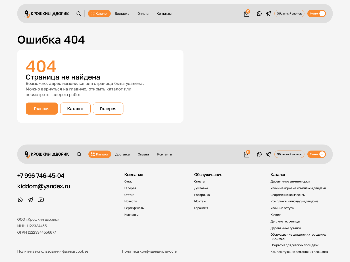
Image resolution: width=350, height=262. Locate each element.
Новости (130, 201)
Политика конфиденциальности (149, 251)
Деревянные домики (286, 228)
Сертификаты (134, 208)
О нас (128, 181)
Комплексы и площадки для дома (294, 201)
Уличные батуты (282, 208)
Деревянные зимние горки (290, 181)
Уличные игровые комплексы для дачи (298, 188)
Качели (276, 214)
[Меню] (316, 13)
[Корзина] (246, 13)
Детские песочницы (285, 221)
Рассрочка (202, 195)
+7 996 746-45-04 (40, 175)
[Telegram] (268, 13)
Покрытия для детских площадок (294, 245)
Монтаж (200, 201)
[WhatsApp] (259, 13)
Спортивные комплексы (288, 195)
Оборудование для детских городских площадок (298, 236)
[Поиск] (78, 13)
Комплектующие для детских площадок (299, 252)
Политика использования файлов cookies (52, 251)
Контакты (164, 13)
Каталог (99, 13)
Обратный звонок (289, 13)
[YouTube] (41, 200)
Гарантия (201, 208)
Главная (42, 108)
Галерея (108, 108)
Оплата (143, 13)
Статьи (129, 195)
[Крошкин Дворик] (46, 14)
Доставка (122, 13)
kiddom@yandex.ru (43, 186)
